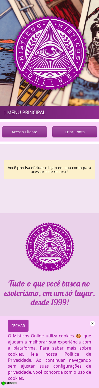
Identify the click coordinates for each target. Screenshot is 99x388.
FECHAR (18, 325)
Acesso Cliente (24, 131)
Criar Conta (75, 131)
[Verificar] (12, 384)
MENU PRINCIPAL (24, 112)
